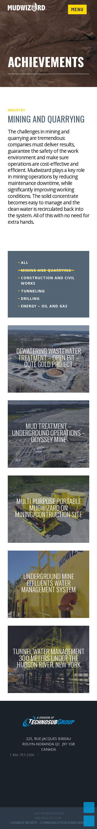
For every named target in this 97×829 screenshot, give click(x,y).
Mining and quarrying (46, 270)
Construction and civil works (48, 280)
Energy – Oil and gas (44, 306)
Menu (77, 9)
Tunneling (33, 291)
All (24, 262)
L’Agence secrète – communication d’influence (48, 822)
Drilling (30, 298)
